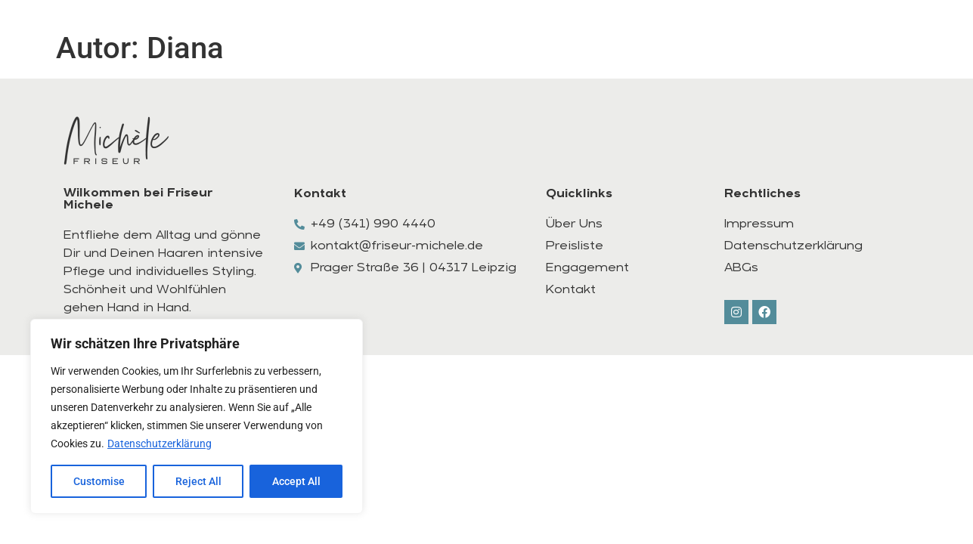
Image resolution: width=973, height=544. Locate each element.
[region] (196, 416)
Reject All (198, 481)
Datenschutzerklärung (159, 443)
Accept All (296, 481)
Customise (99, 481)
